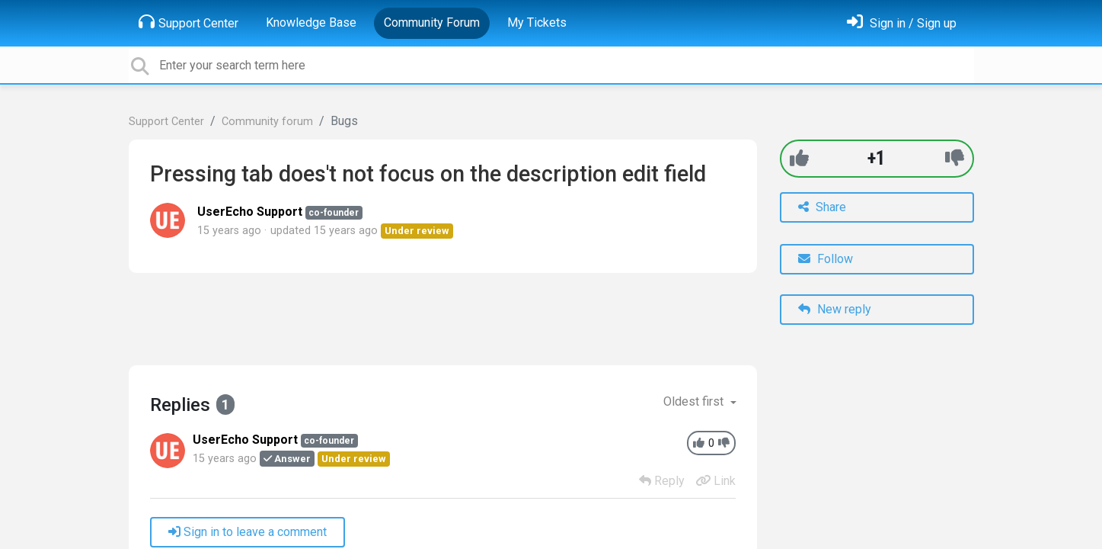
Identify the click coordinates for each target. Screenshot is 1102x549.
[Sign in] (902, 23)
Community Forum (432, 22)
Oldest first (695, 401)
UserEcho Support (249, 211)
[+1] (799, 158)
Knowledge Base (311, 22)
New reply (834, 309)
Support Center (188, 22)
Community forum (267, 121)
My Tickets (537, 22)
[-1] (954, 158)
